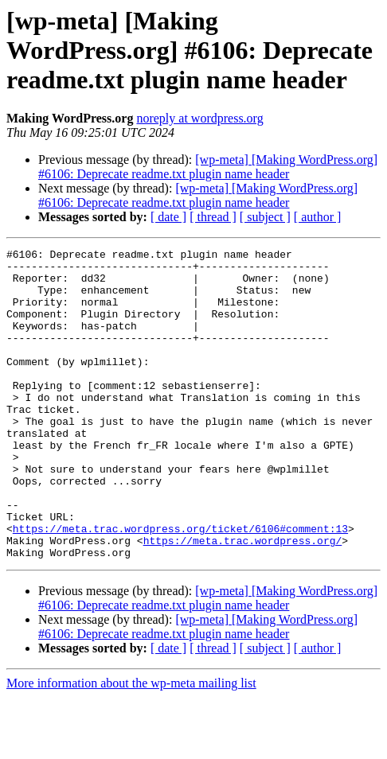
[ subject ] (265, 217)
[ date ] (168, 217)
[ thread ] (213, 217)
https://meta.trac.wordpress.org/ (242, 600)
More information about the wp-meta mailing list (131, 745)
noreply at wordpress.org (199, 118)
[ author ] (318, 217)
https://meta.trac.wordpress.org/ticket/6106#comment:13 (180, 585)
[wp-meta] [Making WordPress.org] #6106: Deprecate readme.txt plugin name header (207, 167)
